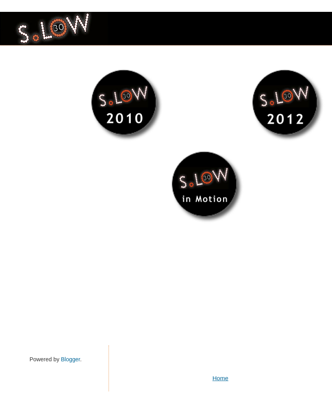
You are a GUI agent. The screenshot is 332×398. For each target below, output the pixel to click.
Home (220, 378)
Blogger (70, 359)
